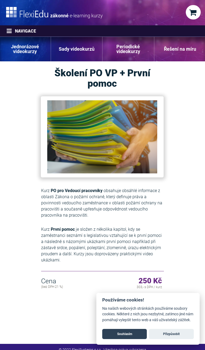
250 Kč (150, 281)
